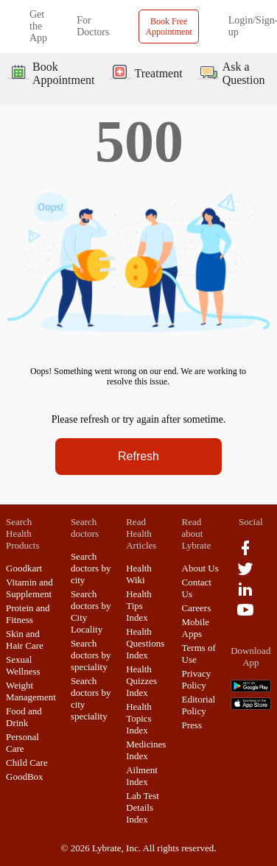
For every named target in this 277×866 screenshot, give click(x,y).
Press (192, 725)
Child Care (27, 762)
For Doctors (93, 26)
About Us (200, 568)
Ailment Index (142, 775)
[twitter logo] (245, 574)
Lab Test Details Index (142, 807)
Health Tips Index (139, 605)
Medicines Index (146, 750)
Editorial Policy (199, 705)
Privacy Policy (196, 679)
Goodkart (24, 568)
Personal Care (22, 742)
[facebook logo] (245, 553)
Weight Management (31, 691)
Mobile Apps (196, 627)
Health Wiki (139, 574)
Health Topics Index (139, 718)
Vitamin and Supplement (29, 588)
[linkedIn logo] (245, 594)
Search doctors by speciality (91, 655)
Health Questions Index (145, 643)
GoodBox (24, 776)
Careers (196, 607)
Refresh (138, 456)
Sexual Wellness (23, 665)
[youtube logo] (245, 615)
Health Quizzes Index (141, 680)
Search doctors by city (91, 568)
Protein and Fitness (28, 613)
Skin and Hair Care (24, 639)
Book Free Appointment (168, 26)
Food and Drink (24, 716)
